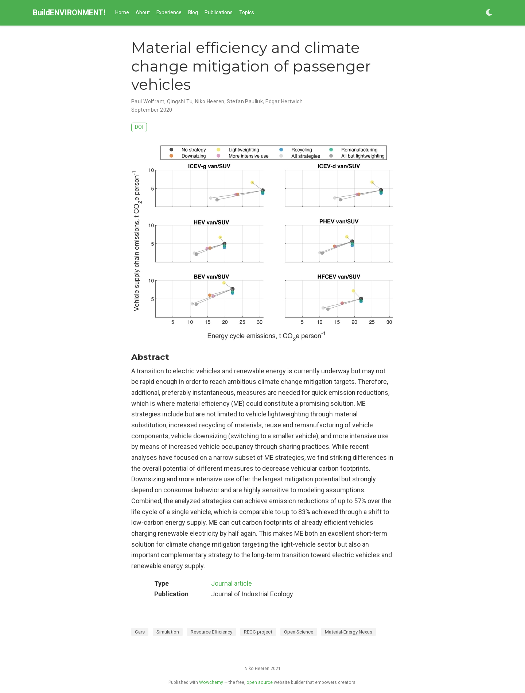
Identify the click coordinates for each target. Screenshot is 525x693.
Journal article (231, 583)
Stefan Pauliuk (245, 101)
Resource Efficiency (211, 632)
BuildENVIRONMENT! (69, 12)
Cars (140, 632)
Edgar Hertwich (284, 101)
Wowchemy (211, 682)
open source (259, 682)
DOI (139, 127)
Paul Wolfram (147, 101)
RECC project (258, 632)
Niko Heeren (210, 101)
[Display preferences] (489, 13)
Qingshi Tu (179, 101)
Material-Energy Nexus (348, 632)
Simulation (167, 632)
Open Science (298, 632)
